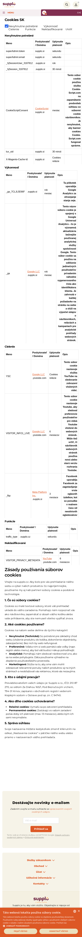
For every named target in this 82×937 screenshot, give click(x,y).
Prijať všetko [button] (20, 931)
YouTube (47, 558)
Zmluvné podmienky (34, 837)
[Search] (66, 4)
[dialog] (41, 922)
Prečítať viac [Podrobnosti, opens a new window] (61, 923)
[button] (41, 925)
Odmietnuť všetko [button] (58, 931)
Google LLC (33, 271)
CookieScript (41, 108)
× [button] (79, 911)
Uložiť (69, 29)
